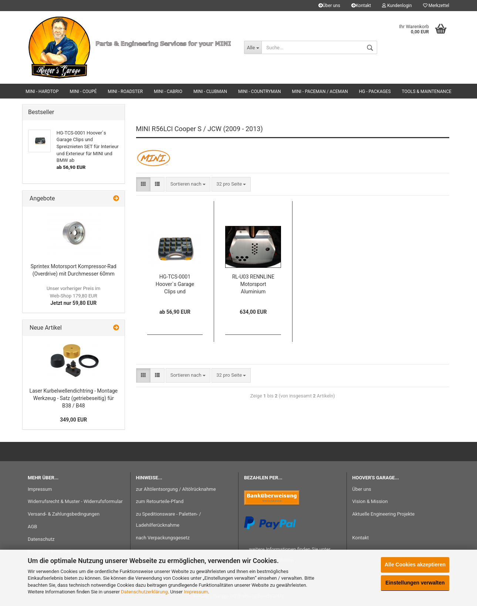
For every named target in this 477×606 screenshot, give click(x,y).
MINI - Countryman (259, 91)
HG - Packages (375, 91)
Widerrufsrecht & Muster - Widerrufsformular (75, 501)
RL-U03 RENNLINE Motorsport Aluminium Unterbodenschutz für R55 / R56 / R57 (253, 285)
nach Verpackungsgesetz (163, 537)
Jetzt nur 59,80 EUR (73, 296)
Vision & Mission (370, 501)
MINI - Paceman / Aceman (320, 91)
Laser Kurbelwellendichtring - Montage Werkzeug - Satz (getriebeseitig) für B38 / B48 (73, 398)
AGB (32, 526)
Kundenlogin (397, 5)
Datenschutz (41, 539)
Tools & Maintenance (426, 91)
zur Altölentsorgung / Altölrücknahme (176, 489)
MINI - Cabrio (168, 91)
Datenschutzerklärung (144, 592)
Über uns (329, 5)
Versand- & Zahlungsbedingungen (63, 514)
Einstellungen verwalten (414, 583)
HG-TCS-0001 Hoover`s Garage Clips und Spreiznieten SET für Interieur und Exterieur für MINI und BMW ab (175, 285)
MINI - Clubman (210, 91)
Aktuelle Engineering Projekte (383, 514)
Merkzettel (436, 5)
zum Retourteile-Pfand (160, 501)
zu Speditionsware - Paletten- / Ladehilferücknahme (168, 519)
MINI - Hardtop (42, 91)
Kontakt (361, 5)
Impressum (196, 592)
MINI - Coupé (83, 91)
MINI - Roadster (125, 91)
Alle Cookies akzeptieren (415, 564)
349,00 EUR (73, 420)
